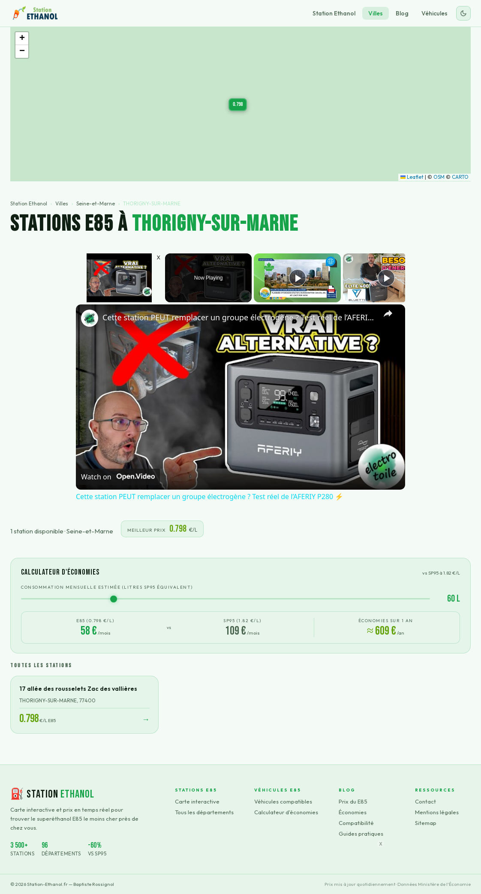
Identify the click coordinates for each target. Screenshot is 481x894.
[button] (237, 104)
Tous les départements (204, 812)
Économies (353, 812)
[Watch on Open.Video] (118, 477)
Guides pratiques (361, 833)
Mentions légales (437, 812)
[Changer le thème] (463, 13)
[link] (89, 318)
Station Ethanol (334, 13)
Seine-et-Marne (95, 203)
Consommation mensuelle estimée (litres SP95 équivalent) (107, 587)
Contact (425, 801)
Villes (375, 13)
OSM (439, 177)
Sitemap (425, 822)
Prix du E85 (353, 801)
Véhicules (434, 13)
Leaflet (412, 177)
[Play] (297, 277)
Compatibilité (356, 822)
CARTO (460, 177)
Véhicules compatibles (283, 801)
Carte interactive (197, 801)
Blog (402, 13)
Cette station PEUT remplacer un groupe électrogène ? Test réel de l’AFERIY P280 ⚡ (239, 317)
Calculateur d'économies (286, 812)
